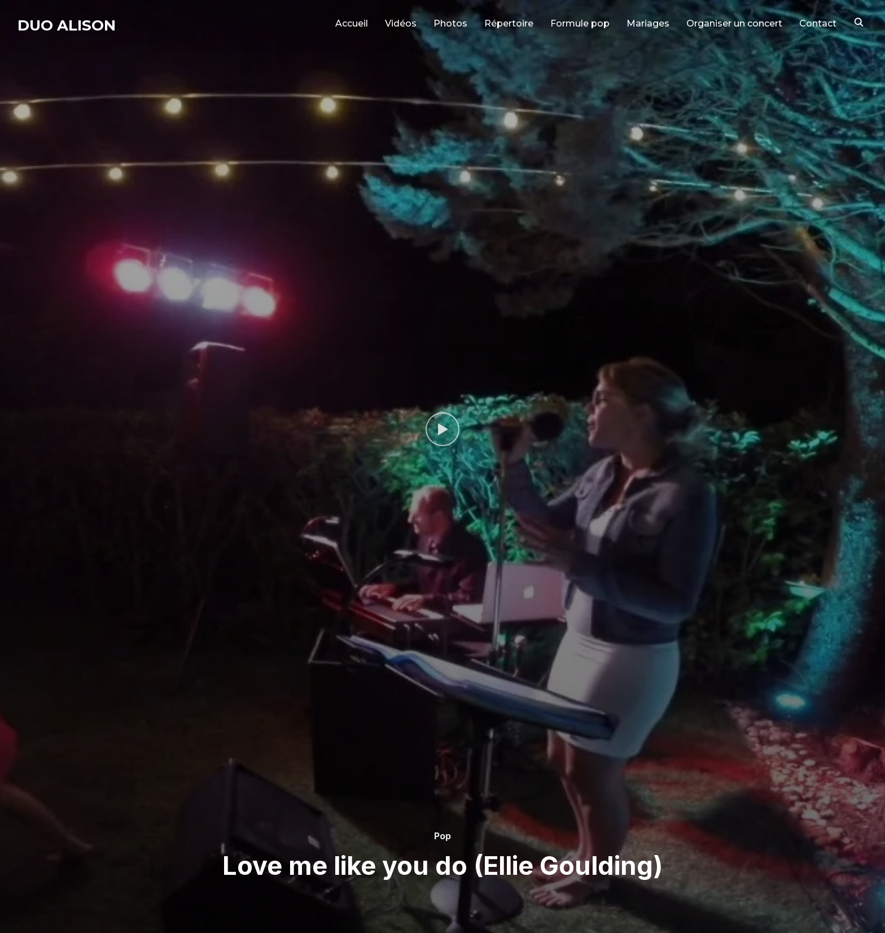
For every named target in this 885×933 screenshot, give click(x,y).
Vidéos (401, 23)
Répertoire (508, 23)
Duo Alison (66, 25)
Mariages (647, 23)
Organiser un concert (734, 23)
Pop (442, 836)
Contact (817, 23)
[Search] (859, 21)
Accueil (351, 23)
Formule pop (580, 23)
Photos (450, 23)
